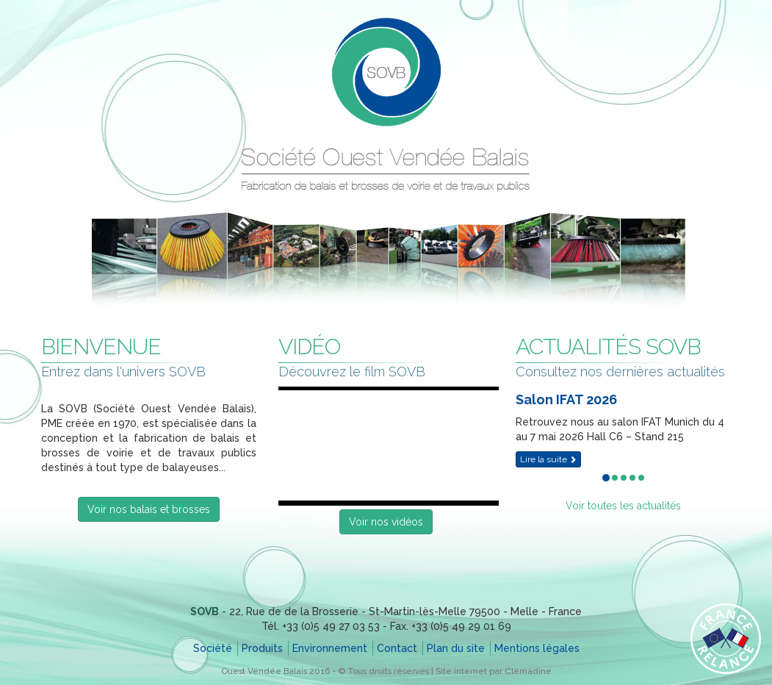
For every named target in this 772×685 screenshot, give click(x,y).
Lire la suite (548, 459)
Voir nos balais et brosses (148, 509)
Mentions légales (537, 648)
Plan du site (456, 648)
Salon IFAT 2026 (566, 399)
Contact (397, 648)
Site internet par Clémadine (494, 671)
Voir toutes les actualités (623, 506)
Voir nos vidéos (386, 522)
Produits (262, 648)
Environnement (329, 648)
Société (212, 648)
